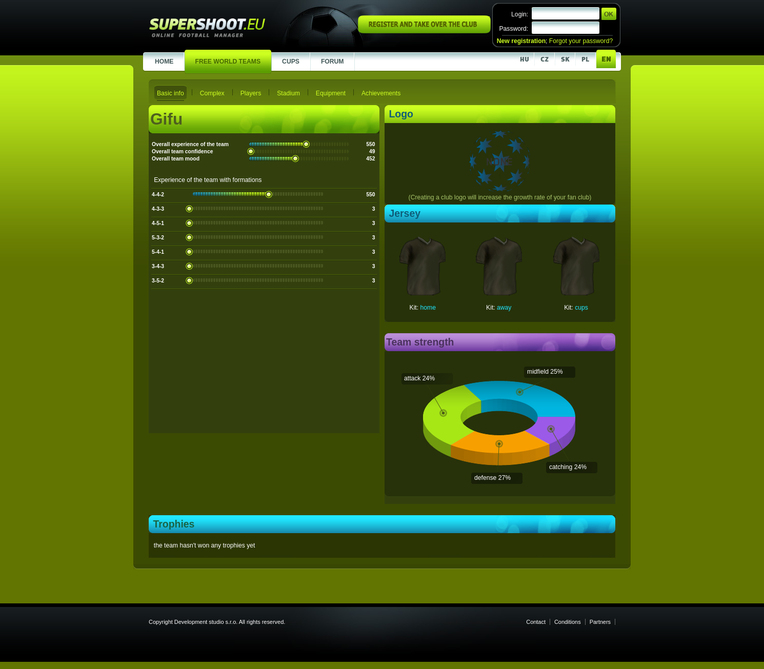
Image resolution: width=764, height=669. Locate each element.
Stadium (288, 93)
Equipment (331, 93)
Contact (536, 622)
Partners (600, 622)
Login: (519, 14)
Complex (212, 93)
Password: (513, 28)
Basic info (170, 93)
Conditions (567, 622)
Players (251, 93)
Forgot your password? (581, 41)
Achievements (380, 93)
